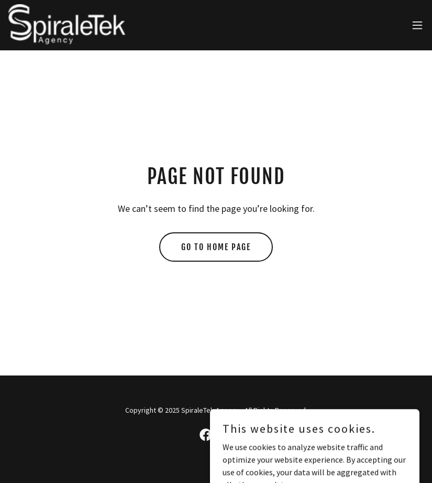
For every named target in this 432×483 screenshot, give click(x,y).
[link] (67, 25)
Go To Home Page (216, 247)
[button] (417, 25)
